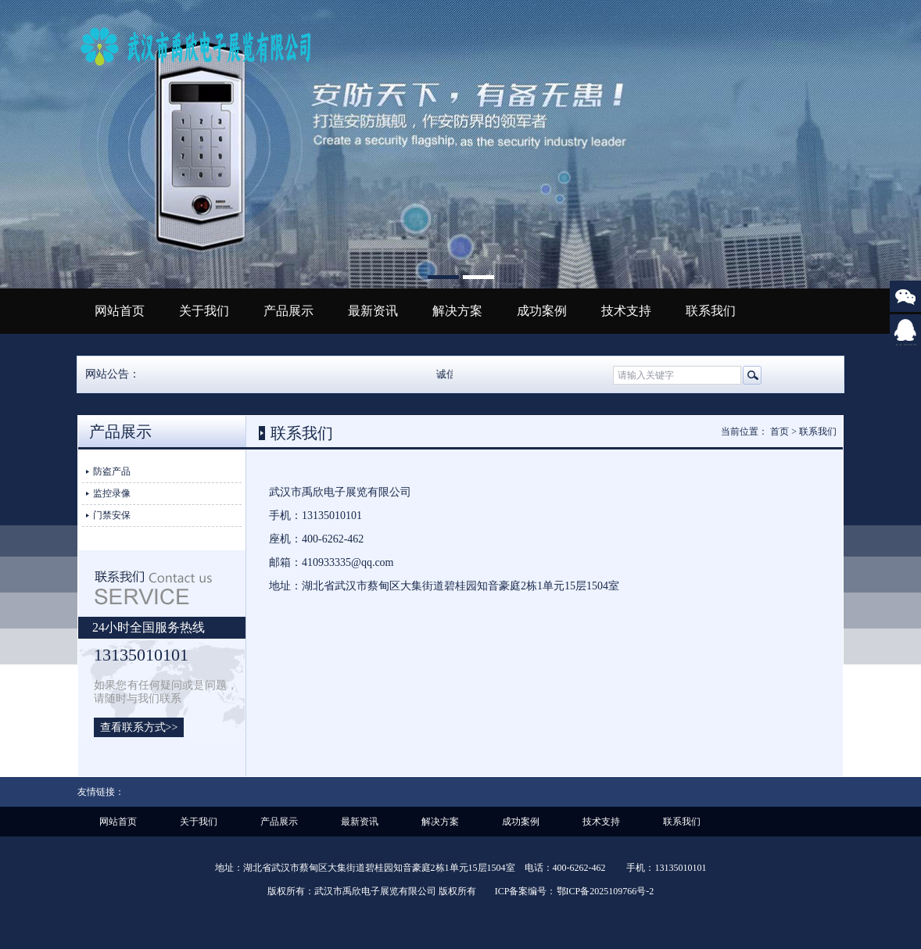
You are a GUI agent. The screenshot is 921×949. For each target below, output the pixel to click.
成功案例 (542, 310)
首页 (779, 431)
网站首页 (120, 310)
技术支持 (626, 310)
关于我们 (204, 310)
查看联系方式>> (139, 727)
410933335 (905, 341)
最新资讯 (373, 310)
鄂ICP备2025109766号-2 (605, 891)
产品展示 (288, 310)
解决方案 (457, 310)
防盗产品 (112, 471)
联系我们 (711, 310)
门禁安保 (112, 515)
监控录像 (112, 493)
